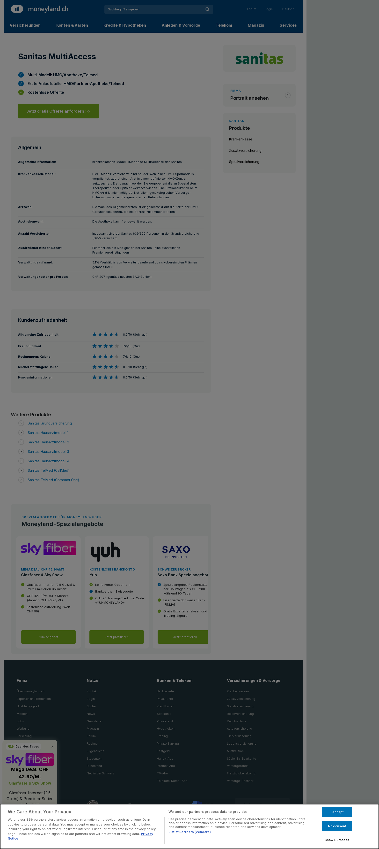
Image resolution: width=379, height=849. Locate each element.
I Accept (337, 812)
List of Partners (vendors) (189, 832)
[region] (189, 826)
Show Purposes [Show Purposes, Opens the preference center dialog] (337, 840)
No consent (337, 826)
